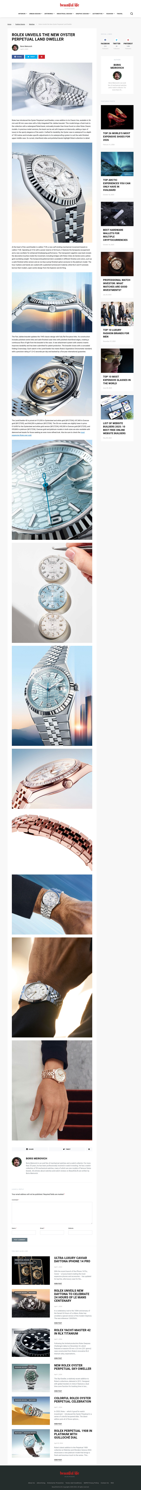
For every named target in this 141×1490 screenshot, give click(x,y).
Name (14, 1228)
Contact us (105, 1483)
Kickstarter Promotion (55, 1483)
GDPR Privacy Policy (91, 1483)
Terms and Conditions (74, 1483)
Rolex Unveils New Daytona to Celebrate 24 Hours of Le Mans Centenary (71, 1295)
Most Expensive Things (24, 1263)
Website (70, 1228)
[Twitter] (116, 38)
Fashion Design (21, 1293)
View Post (58, 1283)
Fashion (109, 13)
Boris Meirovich (26, 46)
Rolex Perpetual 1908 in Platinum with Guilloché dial (73, 1434)
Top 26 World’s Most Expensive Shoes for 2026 (116, 131)
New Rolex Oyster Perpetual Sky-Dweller (72, 1367)
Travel (120, 13)
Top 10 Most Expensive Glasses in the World (117, 375)
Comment (15, 1200)
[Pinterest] (128, 38)
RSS (112, 1483)
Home (9, 24)
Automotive (98, 13)
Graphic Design (82, 13)
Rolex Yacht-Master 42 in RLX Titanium (72, 1331)
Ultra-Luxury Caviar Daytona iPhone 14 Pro (72, 1259)
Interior (22, 13)
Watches (32, 1293)
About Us (31, 1483)
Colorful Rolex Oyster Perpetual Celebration (72, 1399)
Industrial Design (22, 1260)
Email (42, 1228)
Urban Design (35, 13)
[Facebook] (105, 38)
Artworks (48, 13)
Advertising (41, 1483)
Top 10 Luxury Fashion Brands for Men (116, 328)
